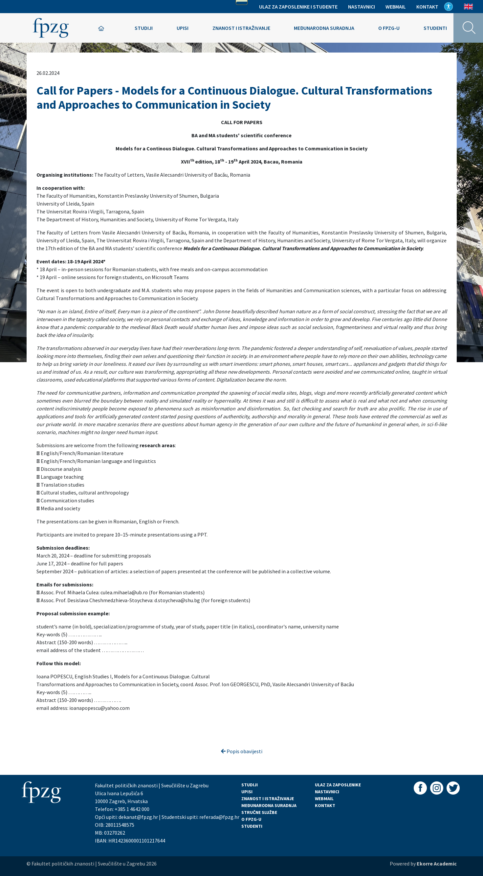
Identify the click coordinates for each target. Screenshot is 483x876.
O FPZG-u (389, 28)
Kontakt (427, 6)
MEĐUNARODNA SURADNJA (268, 805)
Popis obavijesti (241, 751)
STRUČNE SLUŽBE (259, 812)
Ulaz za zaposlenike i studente (298, 6)
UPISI (246, 792)
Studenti (435, 28)
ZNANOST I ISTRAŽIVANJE (267, 798)
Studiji (144, 28)
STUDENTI (251, 826)
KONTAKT (325, 805)
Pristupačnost (448, 6)
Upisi (182, 28)
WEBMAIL (324, 798)
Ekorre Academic (437, 863)
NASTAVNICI (327, 792)
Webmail (395, 6)
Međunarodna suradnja (324, 28)
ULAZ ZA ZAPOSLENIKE (338, 785)
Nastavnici (361, 6)
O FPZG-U (251, 819)
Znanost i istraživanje (241, 28)
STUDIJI (249, 785)
